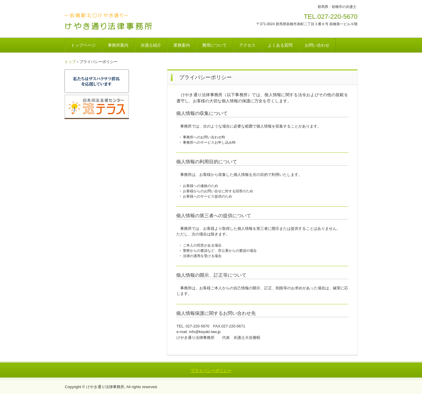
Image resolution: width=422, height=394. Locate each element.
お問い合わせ (317, 45)
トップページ (83, 45)
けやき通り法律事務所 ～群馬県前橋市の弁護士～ (110, 21)
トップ (70, 62)
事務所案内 (118, 45)
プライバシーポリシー (211, 370)
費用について (214, 45)
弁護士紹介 (151, 45)
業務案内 (181, 45)
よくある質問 (280, 45)
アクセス (247, 45)
